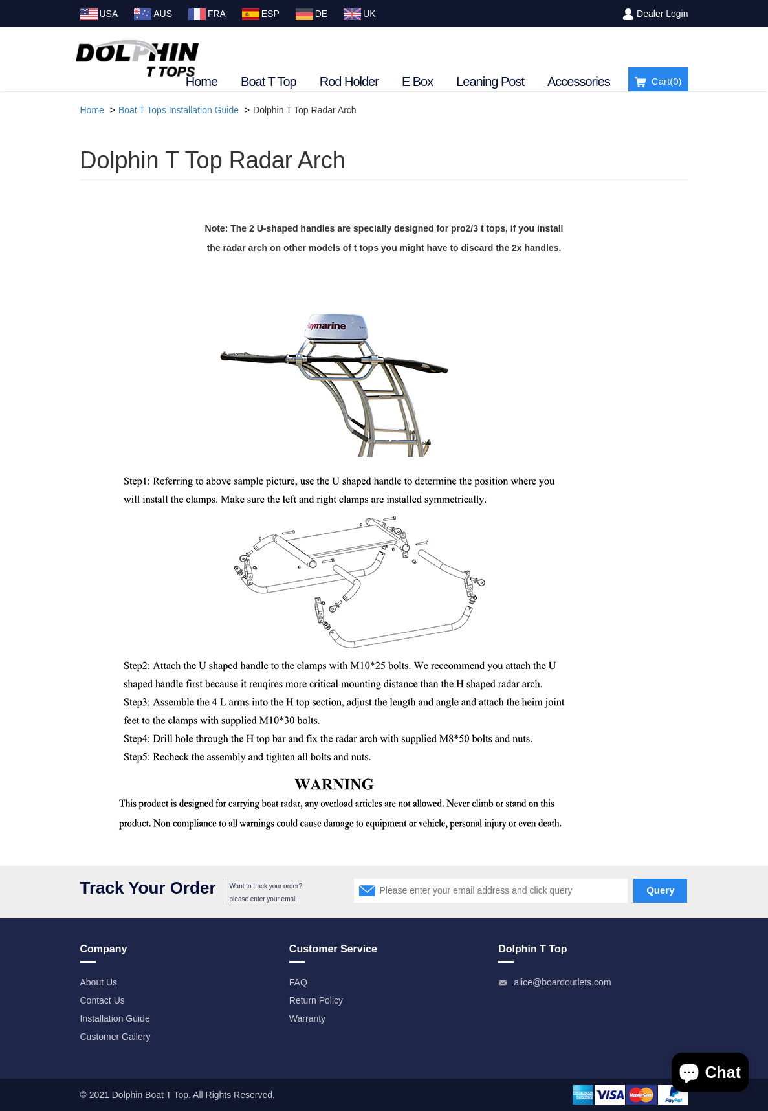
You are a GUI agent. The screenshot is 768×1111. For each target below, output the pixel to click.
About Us (99, 982)
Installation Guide (115, 1018)
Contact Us (102, 1000)
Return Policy (316, 1000)
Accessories (578, 81)
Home (201, 81)
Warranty (307, 1018)
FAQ (298, 982)
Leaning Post (490, 81)
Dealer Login (662, 13)
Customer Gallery (115, 1036)
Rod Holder (349, 81)
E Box (417, 81)
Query (660, 890)
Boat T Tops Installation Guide (178, 110)
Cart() (658, 82)
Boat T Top (268, 81)
